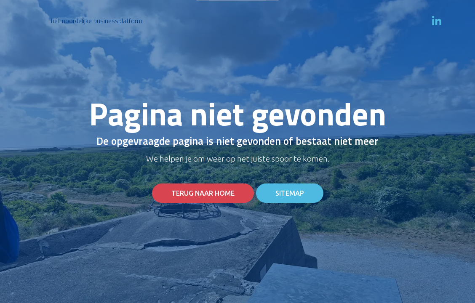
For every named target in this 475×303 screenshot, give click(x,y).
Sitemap (289, 193)
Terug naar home (203, 193)
